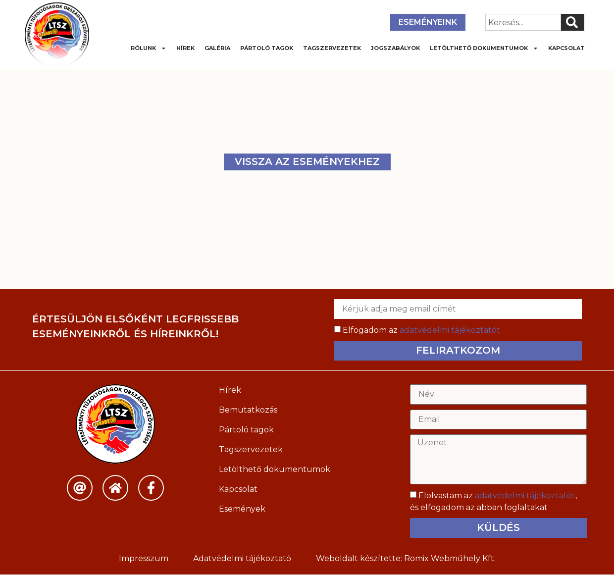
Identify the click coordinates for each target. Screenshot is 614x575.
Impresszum (143, 559)
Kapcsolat (566, 48)
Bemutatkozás (248, 410)
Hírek (185, 48)
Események (242, 509)
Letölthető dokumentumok (484, 48)
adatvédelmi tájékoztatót (450, 330)
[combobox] (523, 22)
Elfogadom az (421, 330)
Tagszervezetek (332, 48)
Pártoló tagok (266, 48)
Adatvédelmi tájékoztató (242, 559)
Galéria (217, 48)
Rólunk (148, 48)
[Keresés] (572, 22)
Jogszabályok (395, 48)
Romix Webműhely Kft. (450, 559)
